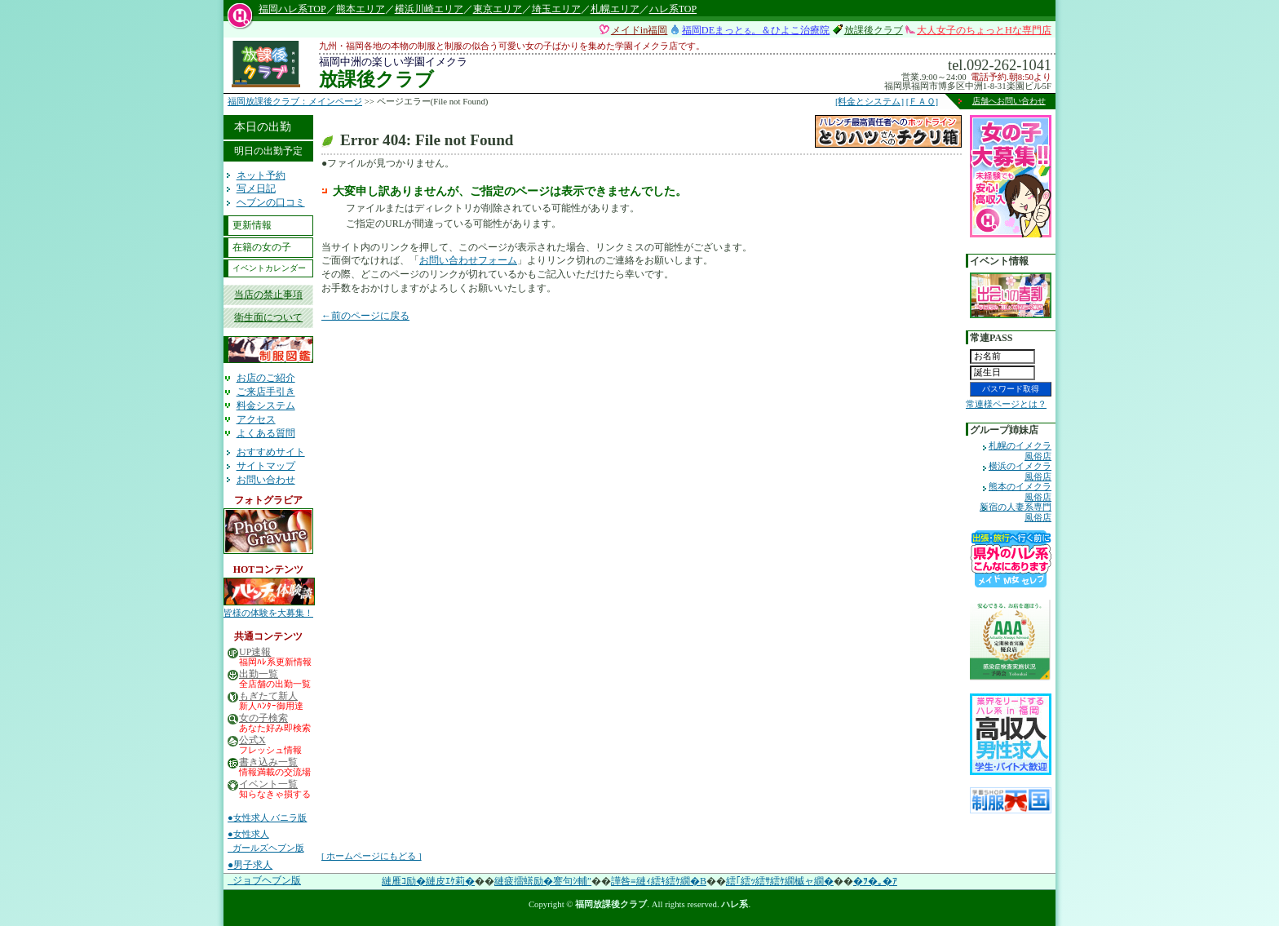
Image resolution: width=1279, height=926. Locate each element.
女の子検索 (263, 718)
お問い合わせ (266, 479)
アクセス (256, 419)
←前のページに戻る (365, 315)
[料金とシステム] (869, 101)
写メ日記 (256, 188)
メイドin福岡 (639, 30)
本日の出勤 (262, 126)
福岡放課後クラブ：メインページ (295, 101)
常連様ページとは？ (1006, 404)
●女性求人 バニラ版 (267, 817)
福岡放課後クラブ (611, 904)
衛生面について (268, 317)
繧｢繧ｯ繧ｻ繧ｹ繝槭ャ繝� (780, 881)
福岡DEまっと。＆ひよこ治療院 (756, 30)
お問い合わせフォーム (468, 260)
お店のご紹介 (266, 377)
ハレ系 (734, 904)
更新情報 (252, 225)
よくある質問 (266, 433)
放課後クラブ (873, 30)
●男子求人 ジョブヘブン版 (264, 872)
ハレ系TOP (673, 9)
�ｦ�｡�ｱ (875, 881)
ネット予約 (261, 175)
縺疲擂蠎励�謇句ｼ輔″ (542, 881)
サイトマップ (266, 466)
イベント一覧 (268, 784)
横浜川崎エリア (429, 9)
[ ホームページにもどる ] (371, 856)
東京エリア (497, 9)
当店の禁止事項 (268, 294)
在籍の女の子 (261, 247)
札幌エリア (615, 9)
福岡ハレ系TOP (292, 9)
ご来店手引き (266, 391)
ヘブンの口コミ (271, 202)
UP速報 (255, 652)
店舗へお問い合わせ (1009, 100)
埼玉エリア (556, 9)
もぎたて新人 (268, 696)
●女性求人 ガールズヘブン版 (266, 841)
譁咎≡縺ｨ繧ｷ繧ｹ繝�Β (658, 881)
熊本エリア (360, 9)
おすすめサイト (271, 452)
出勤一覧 (258, 674)
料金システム (266, 405)
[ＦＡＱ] (922, 101)
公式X (252, 740)
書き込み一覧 (268, 762)
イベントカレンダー (269, 268)
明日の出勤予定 (268, 151)
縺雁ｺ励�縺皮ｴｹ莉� (428, 881)
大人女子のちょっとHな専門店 (984, 30)
